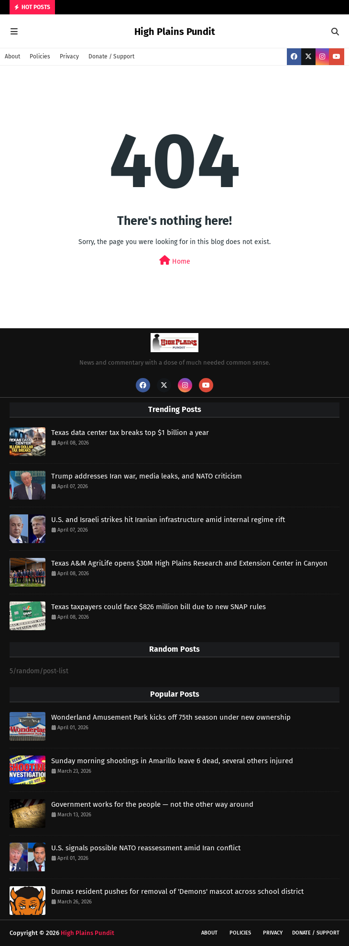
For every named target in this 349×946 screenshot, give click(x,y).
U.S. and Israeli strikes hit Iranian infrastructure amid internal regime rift (168, 519)
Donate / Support (111, 56)
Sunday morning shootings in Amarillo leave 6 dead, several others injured (172, 761)
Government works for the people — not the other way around (152, 804)
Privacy (69, 56)
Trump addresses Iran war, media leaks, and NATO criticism (146, 476)
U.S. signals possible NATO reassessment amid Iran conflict (145, 848)
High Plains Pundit (174, 31)
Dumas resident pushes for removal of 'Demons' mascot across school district (177, 891)
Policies (40, 56)
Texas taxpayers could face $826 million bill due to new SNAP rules (158, 606)
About (12, 56)
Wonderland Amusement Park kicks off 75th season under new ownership (171, 717)
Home (174, 261)
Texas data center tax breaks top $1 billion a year (130, 432)
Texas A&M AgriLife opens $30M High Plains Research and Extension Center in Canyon (189, 563)
